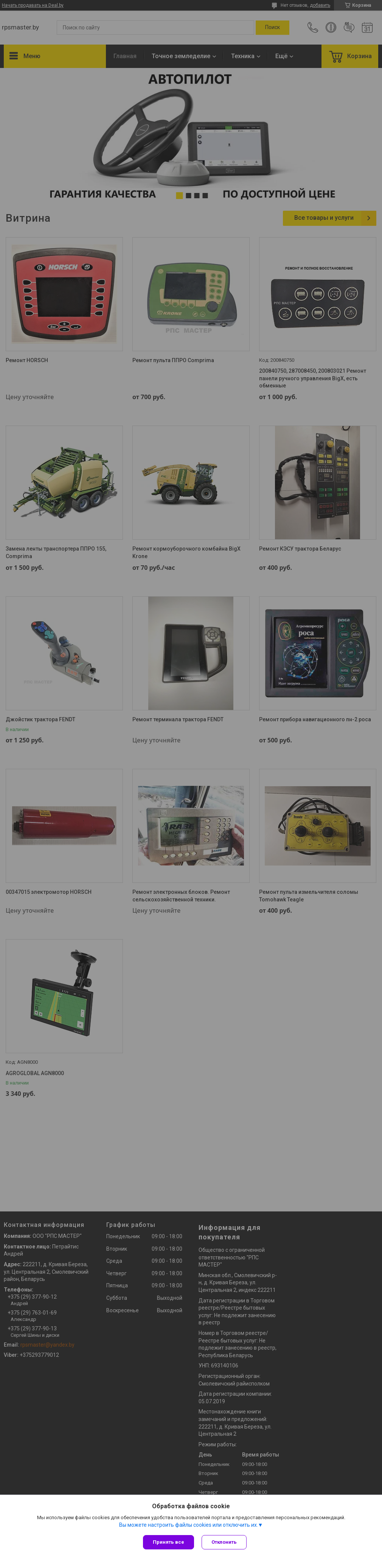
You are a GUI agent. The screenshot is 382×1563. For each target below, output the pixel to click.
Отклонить (224, 1542)
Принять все (168, 1542)
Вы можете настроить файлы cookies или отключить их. (188, 1525)
